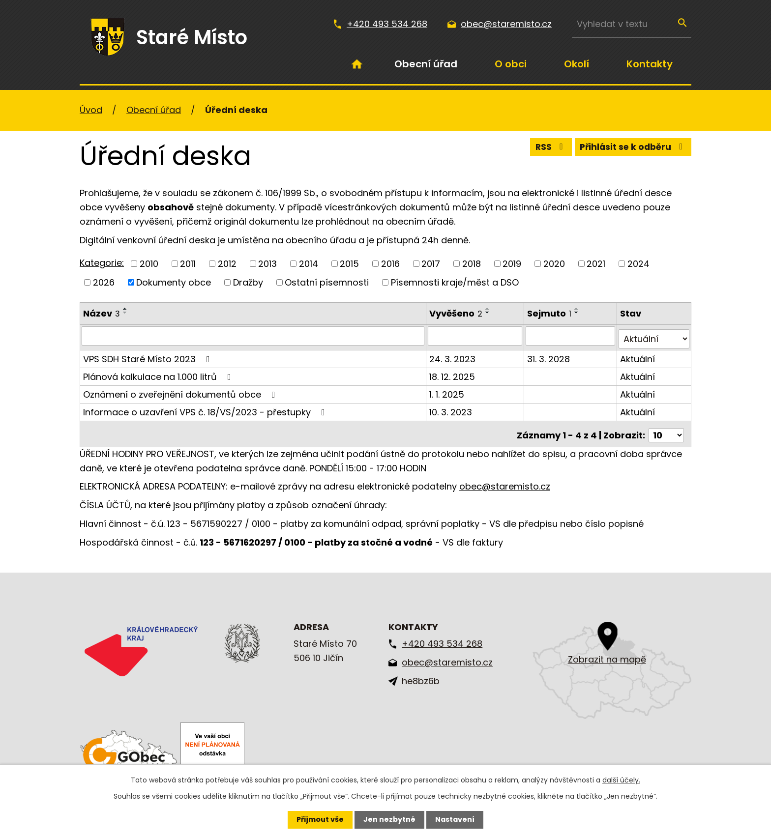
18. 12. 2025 (453, 373)
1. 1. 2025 (447, 391)
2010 (149, 264)
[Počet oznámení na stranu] (666, 429)
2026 (104, 282)
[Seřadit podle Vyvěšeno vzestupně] (488, 309)
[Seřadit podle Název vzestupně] (125, 309)
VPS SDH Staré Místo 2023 (148, 355)
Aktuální (638, 355)
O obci (511, 64)
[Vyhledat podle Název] (253, 335)
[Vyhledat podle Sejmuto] (571, 335)
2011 (188, 264)
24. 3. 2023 (453, 355)
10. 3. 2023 (451, 409)
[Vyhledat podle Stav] (654, 335)
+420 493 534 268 (387, 24)
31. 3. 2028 (550, 355)
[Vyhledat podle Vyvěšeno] (476, 335)
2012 (227, 264)
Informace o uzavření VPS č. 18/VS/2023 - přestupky (206, 409)
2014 (308, 264)
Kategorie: (102, 263)
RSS (545, 149)
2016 (390, 264)
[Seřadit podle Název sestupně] (125, 313)
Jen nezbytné (389, 819)
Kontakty (649, 64)
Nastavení (454, 819)
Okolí (576, 64)
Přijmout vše (320, 819)
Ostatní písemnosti (327, 282)
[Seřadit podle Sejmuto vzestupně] (578, 309)
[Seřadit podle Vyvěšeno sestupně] (488, 313)
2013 (267, 264)
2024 (638, 264)
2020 (554, 264)
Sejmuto (551, 313)
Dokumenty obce (173, 282)
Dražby (248, 282)
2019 (512, 264)
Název (101, 313)
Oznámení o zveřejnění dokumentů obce (181, 391)
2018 (471, 264)
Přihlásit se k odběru (631, 149)
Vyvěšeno (456, 313)
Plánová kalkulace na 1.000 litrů (159, 373)
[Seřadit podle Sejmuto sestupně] (578, 313)
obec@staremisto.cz (506, 24)
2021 (596, 264)
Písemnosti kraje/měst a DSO (455, 282)
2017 (430, 264)
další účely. (621, 780)
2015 (349, 264)
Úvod (357, 64)
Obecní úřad (425, 64)
